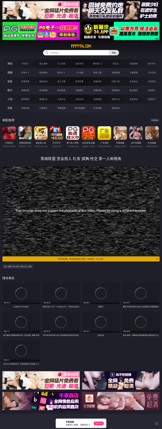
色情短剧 (116, 108)
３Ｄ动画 (79, 72)
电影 (10, 81)
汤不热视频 (79, 108)
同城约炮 (25, 108)
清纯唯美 (116, 90)
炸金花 (116, 63)
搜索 (114, 52)
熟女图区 (134, 90)
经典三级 (116, 81)
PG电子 (25, 63)
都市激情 (25, 99)
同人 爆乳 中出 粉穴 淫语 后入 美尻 (18, 266)
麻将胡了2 (97, 63)
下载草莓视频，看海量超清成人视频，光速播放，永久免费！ (107, 258)
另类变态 (152, 81)
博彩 (10, 63)
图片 (10, 90)
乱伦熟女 (134, 81)
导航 (10, 108)
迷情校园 (98, 99)
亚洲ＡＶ (25, 72)
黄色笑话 (134, 99)
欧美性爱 (79, 81)
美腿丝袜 (98, 90)
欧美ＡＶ (61, 72)
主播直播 (134, 72)
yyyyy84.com (81, 46)
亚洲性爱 (25, 81)
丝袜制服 (116, 72)
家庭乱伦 (43, 99)
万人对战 (61, 63)
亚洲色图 (43, 90)
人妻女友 (61, 99)
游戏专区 (79, 63)
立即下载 (98, 423)
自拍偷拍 (43, 72)
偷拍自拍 (43, 81)
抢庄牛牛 (152, 63)
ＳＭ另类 (152, 72)
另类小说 (116, 99)
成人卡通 (61, 81)
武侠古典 (79, 99)
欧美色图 (61, 90)
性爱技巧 (152, 99)
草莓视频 (61, 108)
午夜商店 (43, 108)
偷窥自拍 (25, 90)
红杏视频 (98, 108)
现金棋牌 (134, 63)
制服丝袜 (98, 81)
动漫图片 (79, 90)
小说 (10, 99)
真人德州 (43, 63)
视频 (10, 72)
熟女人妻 (98, 72)
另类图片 (152, 90)
